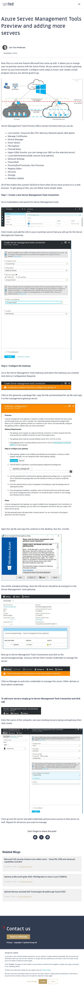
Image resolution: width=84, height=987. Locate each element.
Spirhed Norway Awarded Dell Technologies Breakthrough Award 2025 (35, 892)
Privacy (9, 942)
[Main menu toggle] (79, 4)
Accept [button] (43, 981)
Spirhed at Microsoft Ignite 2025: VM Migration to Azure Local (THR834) (35, 877)
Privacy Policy (46, 970)
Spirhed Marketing (25, 867)
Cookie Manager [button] (32, 981)
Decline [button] (53, 981)
